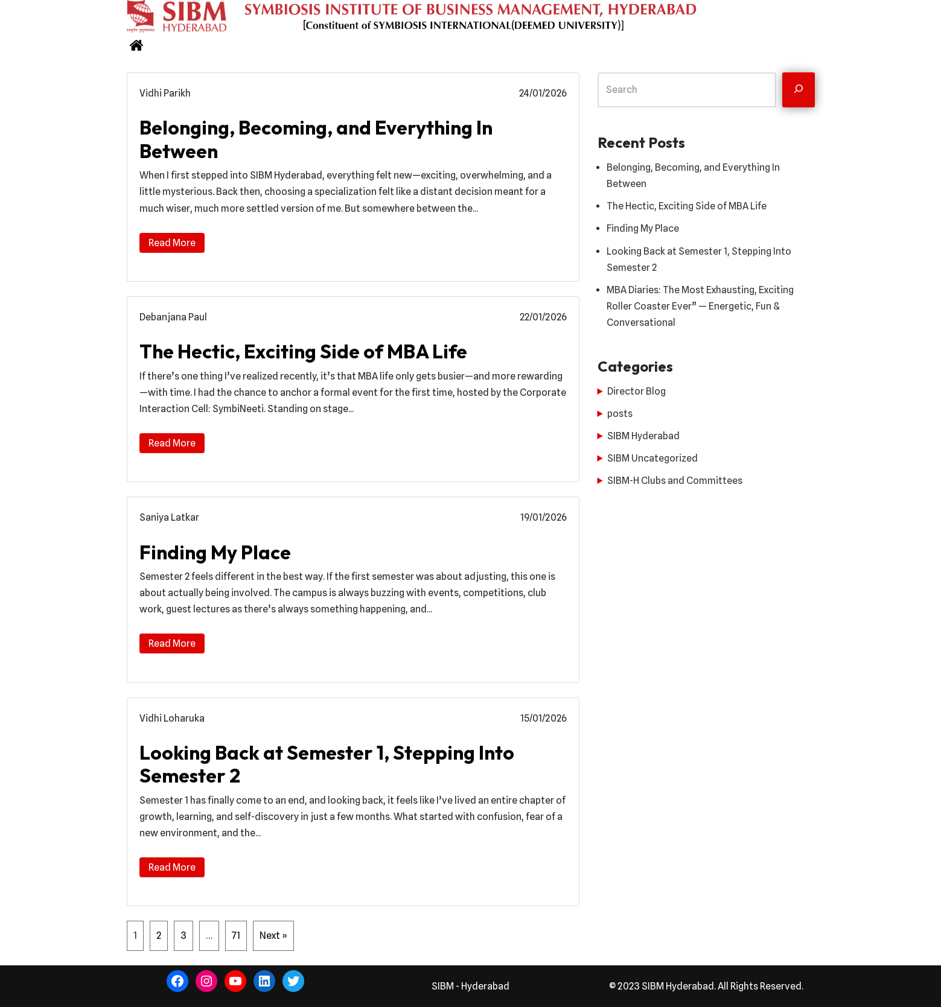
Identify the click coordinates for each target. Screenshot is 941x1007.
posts (620, 413)
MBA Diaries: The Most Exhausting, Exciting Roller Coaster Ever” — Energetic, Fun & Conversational (700, 306)
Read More (172, 243)
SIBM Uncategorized (652, 458)
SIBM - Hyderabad (470, 986)
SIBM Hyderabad (643, 436)
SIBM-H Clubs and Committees (674, 480)
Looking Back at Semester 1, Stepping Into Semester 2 (326, 763)
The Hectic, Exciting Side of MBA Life (303, 351)
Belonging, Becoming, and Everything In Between (316, 138)
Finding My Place (215, 552)
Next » (273, 935)
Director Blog (636, 391)
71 (236, 935)
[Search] (798, 89)
